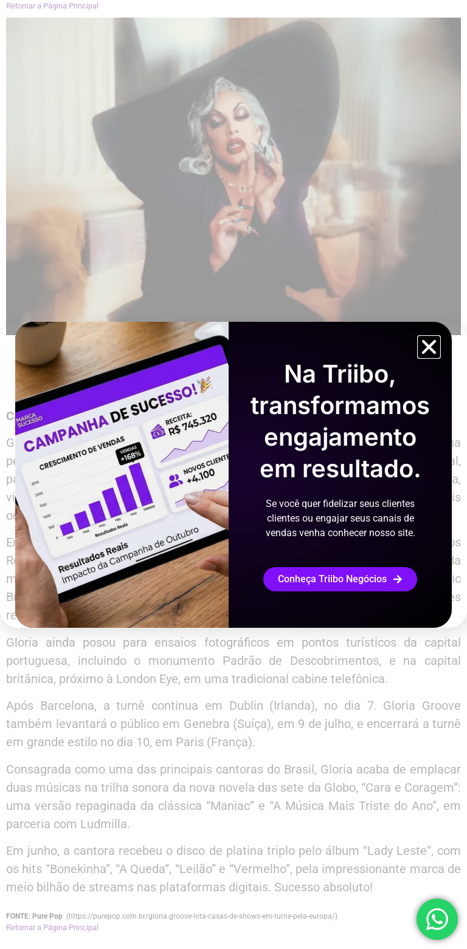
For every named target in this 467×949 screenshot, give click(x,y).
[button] (429, 347)
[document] (233, 474)
